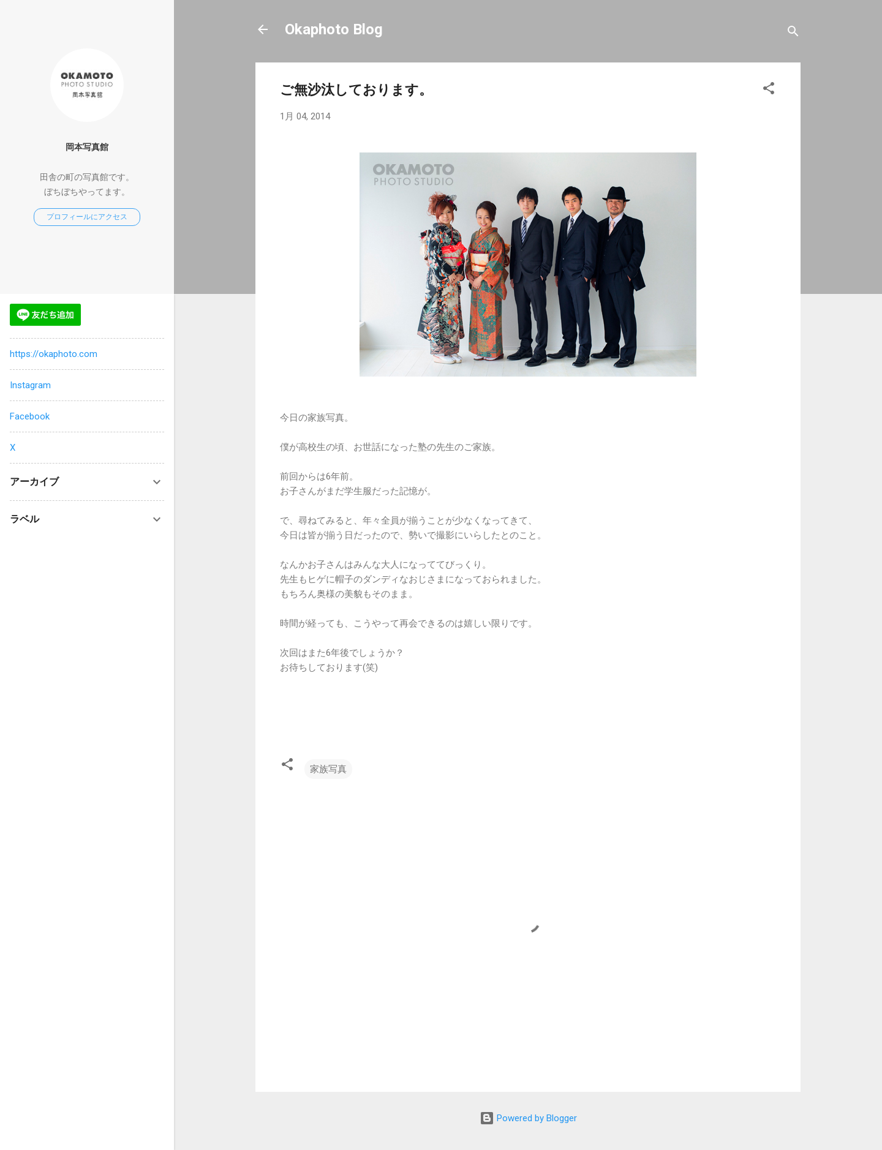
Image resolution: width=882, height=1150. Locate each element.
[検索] (793, 33)
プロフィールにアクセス (87, 216)
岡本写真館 (87, 147)
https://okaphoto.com (53, 353)
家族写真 (328, 769)
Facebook (30, 416)
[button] (768, 90)
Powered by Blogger (528, 1118)
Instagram (30, 385)
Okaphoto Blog (334, 29)
